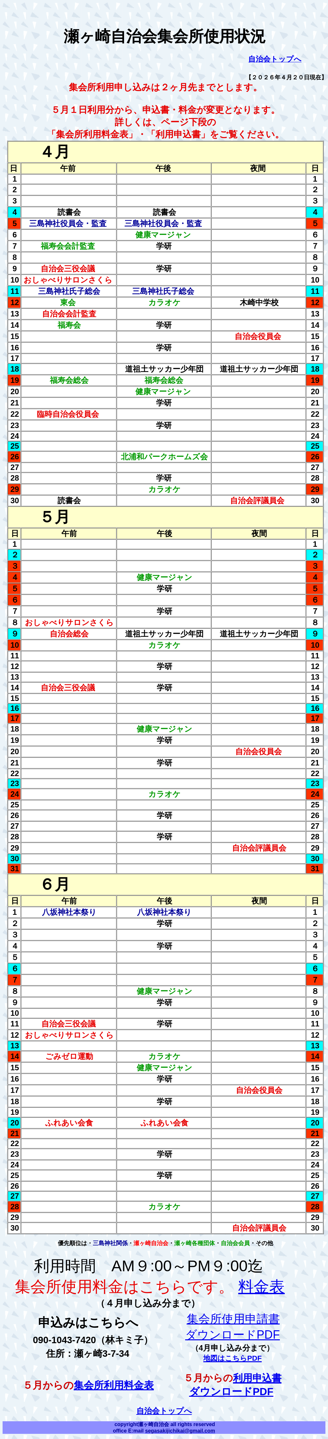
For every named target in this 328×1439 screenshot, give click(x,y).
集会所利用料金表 (114, 1385)
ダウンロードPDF (231, 1391)
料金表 (261, 1286)
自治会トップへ (164, 1410)
